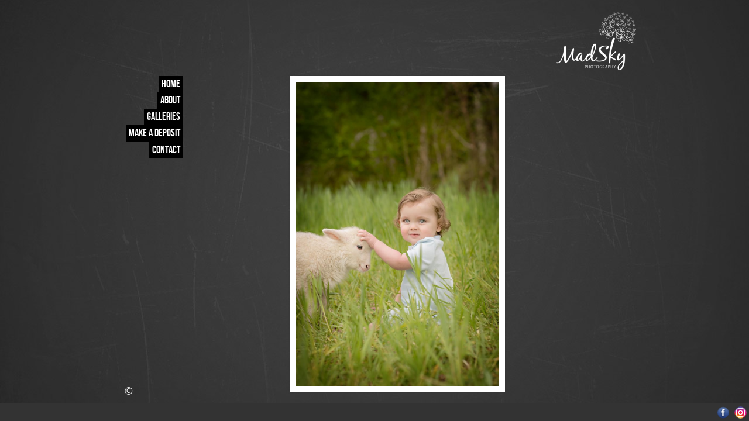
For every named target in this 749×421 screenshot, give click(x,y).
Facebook (723, 412)
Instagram (740, 412)
